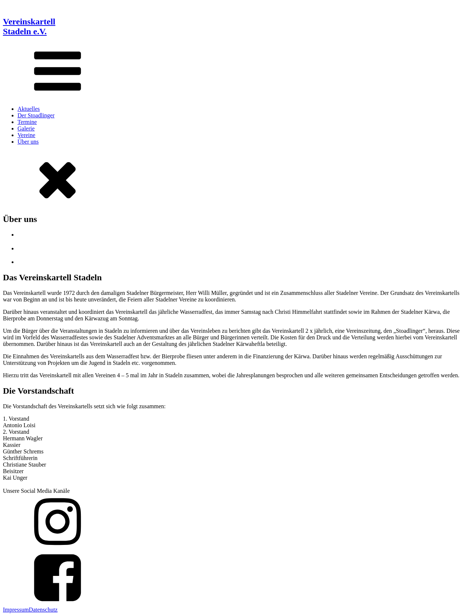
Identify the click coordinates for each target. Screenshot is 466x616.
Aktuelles (28, 109)
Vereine (26, 135)
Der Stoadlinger (36, 115)
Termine (27, 122)
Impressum (16, 610)
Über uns (28, 142)
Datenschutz (43, 610)
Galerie (26, 128)
